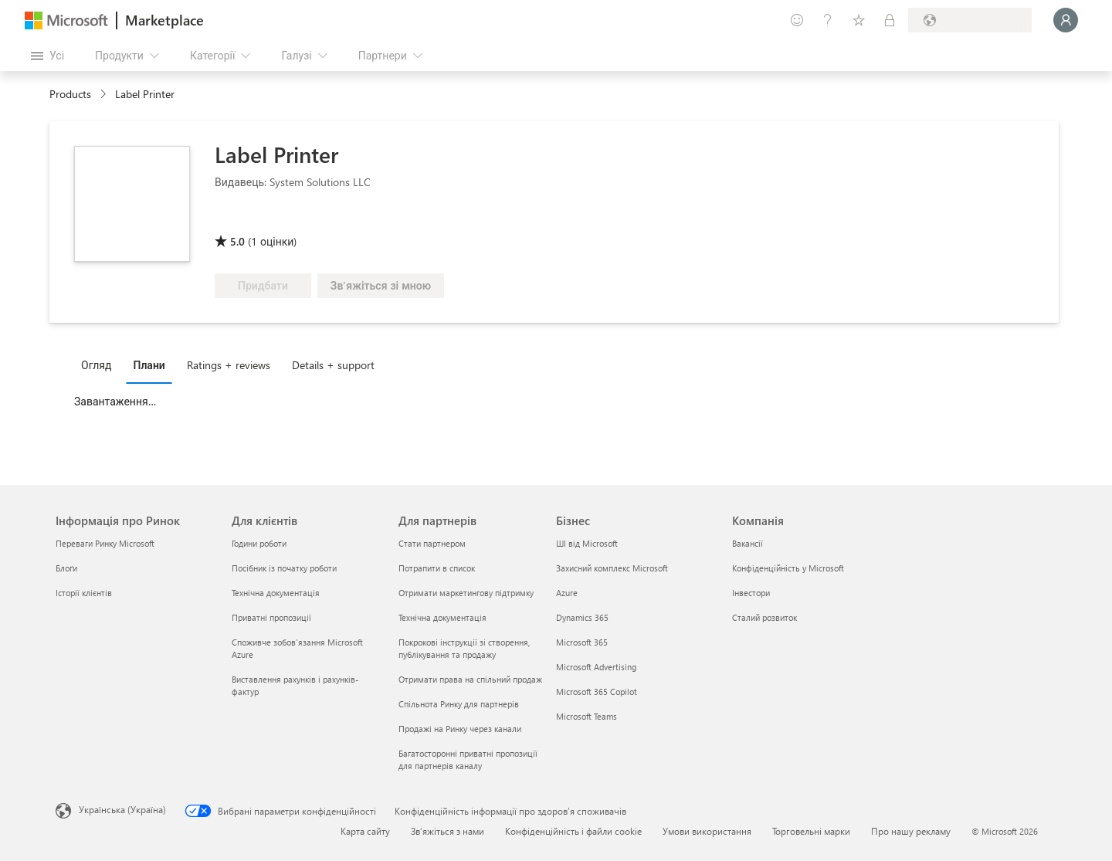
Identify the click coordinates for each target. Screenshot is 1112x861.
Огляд (96, 365)
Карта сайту (365, 831)
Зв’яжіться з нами (447, 831)
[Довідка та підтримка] (827, 20)
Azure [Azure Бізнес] (567, 592)
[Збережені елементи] (858, 20)
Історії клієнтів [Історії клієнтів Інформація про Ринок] (84, 592)
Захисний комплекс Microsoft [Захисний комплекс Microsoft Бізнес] (612, 568)
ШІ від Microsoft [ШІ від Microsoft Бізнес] (587, 543)
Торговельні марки (811, 831)
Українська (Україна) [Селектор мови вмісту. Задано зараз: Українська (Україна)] (122, 809)
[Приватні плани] (889, 20)
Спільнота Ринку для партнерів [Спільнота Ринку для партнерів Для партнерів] (458, 704)
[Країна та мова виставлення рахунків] (970, 20)
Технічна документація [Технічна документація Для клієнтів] (276, 592)
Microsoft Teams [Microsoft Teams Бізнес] (586, 716)
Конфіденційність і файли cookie (573, 831)
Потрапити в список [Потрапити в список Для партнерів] (436, 568)
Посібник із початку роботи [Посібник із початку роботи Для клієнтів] (284, 568)
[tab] (100, 364)
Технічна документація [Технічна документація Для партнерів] (442, 617)
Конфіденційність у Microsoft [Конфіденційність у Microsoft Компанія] (788, 568)
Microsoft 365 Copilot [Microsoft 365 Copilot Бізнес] (596, 691)
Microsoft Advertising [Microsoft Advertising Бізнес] (596, 667)
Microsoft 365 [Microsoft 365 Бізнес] (582, 642)
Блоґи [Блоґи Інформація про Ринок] (66, 568)
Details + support (333, 365)
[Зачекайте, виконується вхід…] (1065, 20)
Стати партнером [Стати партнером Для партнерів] (432, 543)
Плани (148, 365)
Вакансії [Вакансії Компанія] (747, 543)
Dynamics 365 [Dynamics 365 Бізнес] (582, 617)
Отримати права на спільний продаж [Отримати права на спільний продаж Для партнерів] (470, 679)
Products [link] (70, 93)
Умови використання (707, 831)
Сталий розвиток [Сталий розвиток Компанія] (764, 617)
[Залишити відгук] (797, 20)
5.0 (237, 241)
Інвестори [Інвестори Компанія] (751, 592)
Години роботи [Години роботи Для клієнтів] (259, 543)
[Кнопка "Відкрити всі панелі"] (47, 55)
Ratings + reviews (228, 365)
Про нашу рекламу (911, 831)
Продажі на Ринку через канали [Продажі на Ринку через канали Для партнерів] (459, 728)
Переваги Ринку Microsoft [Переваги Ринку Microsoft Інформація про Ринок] (105, 543)
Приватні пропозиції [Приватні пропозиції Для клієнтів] (271, 617)
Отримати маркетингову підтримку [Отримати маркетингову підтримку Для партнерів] (466, 592)
